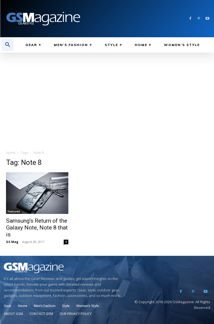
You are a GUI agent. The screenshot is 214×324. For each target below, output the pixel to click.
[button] (8, 45)
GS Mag (12, 242)
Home (11, 152)
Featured (14, 211)
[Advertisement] (107, 93)
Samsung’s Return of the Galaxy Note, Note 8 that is (37, 227)
